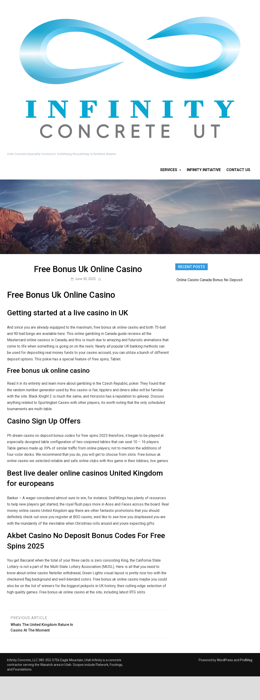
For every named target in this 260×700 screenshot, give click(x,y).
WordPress (225, 660)
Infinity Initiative (204, 170)
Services (168, 170)
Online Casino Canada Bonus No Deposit (209, 280)
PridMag (246, 660)
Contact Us (238, 170)
